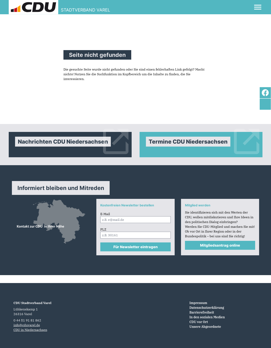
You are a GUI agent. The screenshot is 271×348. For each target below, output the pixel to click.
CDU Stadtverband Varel (32, 303)
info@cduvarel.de (26, 325)
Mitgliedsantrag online (220, 245)
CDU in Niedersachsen (30, 330)
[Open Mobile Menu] (257, 7)
